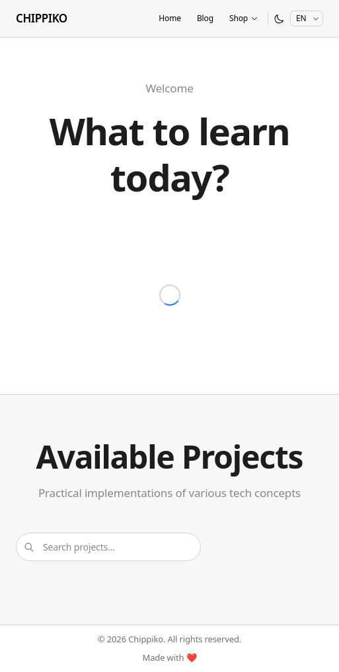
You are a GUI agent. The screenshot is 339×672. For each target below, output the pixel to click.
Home (170, 18)
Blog (205, 18)
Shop (243, 18)
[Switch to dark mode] (279, 19)
